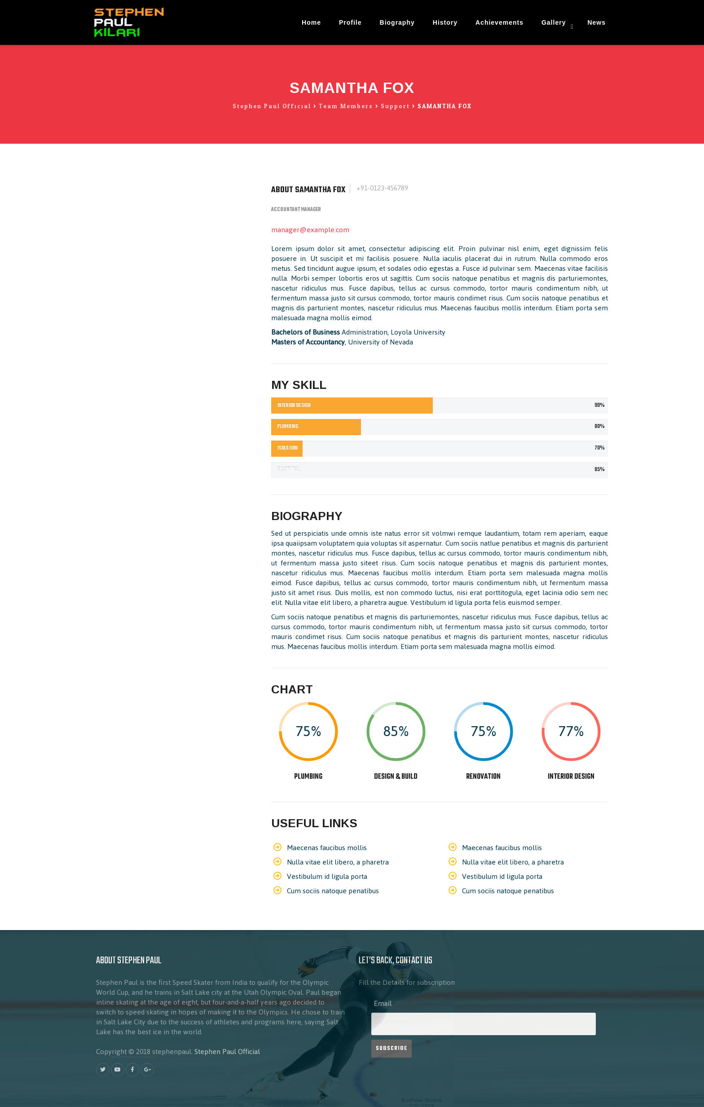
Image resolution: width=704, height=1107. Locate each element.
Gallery (553, 22)
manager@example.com (310, 230)
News (596, 22)
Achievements (499, 22)
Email (383, 1003)
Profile (350, 22)
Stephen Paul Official (227, 1051)
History (445, 22)
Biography (397, 22)
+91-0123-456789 (381, 188)
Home (311, 22)
